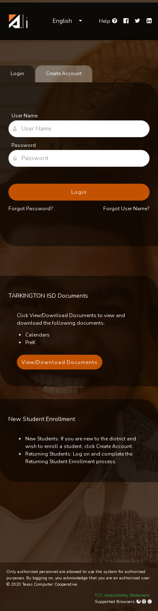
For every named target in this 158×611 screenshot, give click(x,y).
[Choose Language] (67, 21)
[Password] (79, 158)
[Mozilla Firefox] (139, 602)
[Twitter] (137, 21)
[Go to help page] (108, 21)
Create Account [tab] (64, 73)
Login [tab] (17, 73)
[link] (16, 21)
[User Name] (79, 128)
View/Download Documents (59, 362)
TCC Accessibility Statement (122, 595)
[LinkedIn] (149, 21)
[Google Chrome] (144, 602)
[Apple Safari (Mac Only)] (149, 602)
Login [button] (79, 192)
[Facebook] (126, 21)
